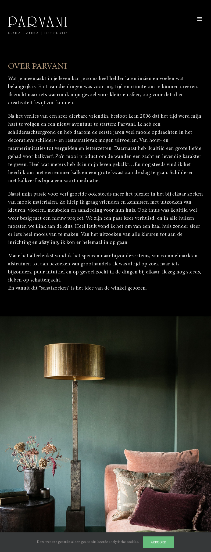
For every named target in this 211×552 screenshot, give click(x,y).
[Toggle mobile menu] (200, 19)
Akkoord (158, 542)
